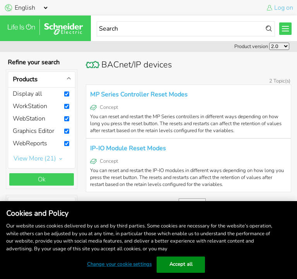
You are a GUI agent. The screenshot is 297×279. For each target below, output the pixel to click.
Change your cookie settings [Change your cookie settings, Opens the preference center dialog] (119, 264)
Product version (251, 46)
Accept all (181, 264)
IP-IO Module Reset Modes (128, 148)
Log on (283, 7)
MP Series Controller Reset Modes (139, 94)
